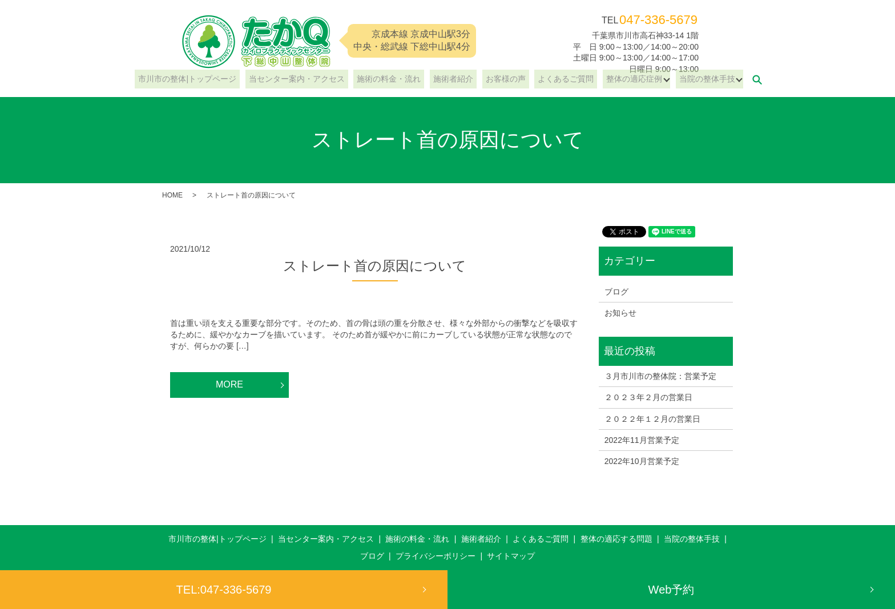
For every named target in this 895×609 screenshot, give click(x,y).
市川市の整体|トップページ (208, 79)
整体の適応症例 (614, 79)
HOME (172, 195)
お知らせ (620, 312)
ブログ (616, 291)
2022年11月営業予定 (641, 440)
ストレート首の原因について (374, 265)
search (733, 79)
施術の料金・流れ (396, 79)
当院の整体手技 (683, 79)
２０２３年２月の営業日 (648, 397)
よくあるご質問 (552, 79)
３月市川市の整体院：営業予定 (660, 376)
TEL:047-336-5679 (224, 589)
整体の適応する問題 (616, 538)
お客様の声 (499, 79)
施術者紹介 (453, 79)
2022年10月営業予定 (641, 461)
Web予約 (671, 589)
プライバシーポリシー (435, 555)
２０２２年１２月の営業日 (652, 419)
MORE (229, 384)
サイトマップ (511, 555)
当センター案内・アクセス (310, 79)
